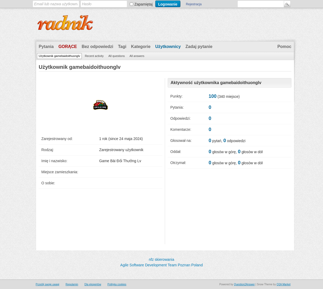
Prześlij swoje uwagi (47, 284)
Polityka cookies (116, 284)
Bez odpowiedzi (97, 46)
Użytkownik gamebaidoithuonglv (59, 55)
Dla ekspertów (93, 284)
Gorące (67, 46)
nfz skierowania (161, 259)
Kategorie (141, 46)
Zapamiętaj (144, 4)
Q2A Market (284, 284)
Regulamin (72, 284)
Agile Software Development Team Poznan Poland (161, 265)
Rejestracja (194, 4)
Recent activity (94, 55)
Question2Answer (244, 284)
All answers (137, 55)
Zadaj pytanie (199, 46)
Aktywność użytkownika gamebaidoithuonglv (216, 82)
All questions (116, 55)
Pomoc (284, 46)
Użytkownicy (168, 46)
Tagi (122, 46)
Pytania (46, 46)
